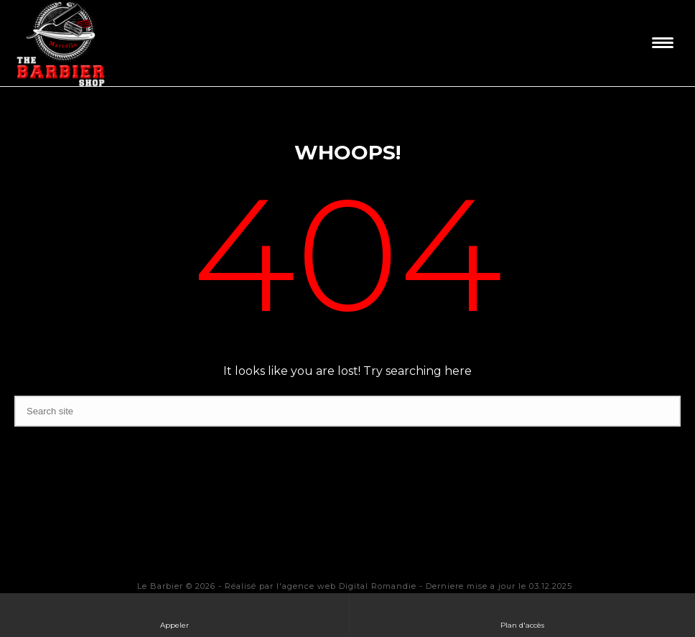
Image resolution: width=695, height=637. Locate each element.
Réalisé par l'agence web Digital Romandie (320, 586)
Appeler (174, 614)
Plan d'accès (522, 614)
